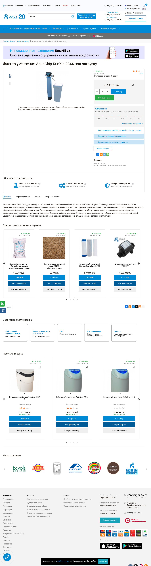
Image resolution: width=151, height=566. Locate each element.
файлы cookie (63, 561)
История (6, 495)
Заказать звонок (135, 18)
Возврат (6, 547)
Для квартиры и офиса (37, 499)
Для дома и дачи (34, 495)
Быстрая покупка (19, 277)
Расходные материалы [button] (110, 29)
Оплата (6, 543)
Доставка (7, 540)
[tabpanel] (19, 257)
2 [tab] (70, 293)
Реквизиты (8, 516)
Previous (4, 257)
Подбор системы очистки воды (77, 492)
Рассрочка (7, 537)
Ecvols (141, 74)
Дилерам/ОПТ (75, 5)
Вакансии (7, 513)
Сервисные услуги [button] (90, 29)
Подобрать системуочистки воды (86, 16)
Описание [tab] (7, 190)
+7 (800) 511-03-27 (108, 491)
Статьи (57, 5)
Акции (65, 5)
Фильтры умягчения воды (38, 509)
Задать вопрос (103, 142)
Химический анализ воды (74, 499)
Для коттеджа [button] (58, 29)
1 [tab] (66, 293)
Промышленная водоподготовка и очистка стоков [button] (30, 29)
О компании (19, 5)
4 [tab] (77, 293)
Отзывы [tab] (37, 190)
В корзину (117, 92)
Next (138, 257)
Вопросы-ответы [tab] (52, 190)
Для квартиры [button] (73, 29)
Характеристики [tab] (23, 190)
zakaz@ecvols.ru (134, 506)
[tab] (24, 387)
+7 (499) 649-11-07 (114, 14)
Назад (7, 301)
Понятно (103, 561)
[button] (5, 29)
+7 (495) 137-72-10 (114, 20)
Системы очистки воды (37, 492)
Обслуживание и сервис (74, 495)
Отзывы (6, 509)
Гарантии (7, 523)
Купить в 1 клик (134, 92)
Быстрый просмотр (18, 283)
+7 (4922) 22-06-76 (114, 6)
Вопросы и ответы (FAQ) (13, 526)
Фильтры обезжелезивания (39, 506)
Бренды (6, 533)
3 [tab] (74, 293)
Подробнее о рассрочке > (132, 117)
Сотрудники (8, 506)
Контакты (46, 5)
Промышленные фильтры (38, 502)
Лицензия (7, 499)
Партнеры (7, 502)
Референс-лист (10, 519)
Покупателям (33, 5)
